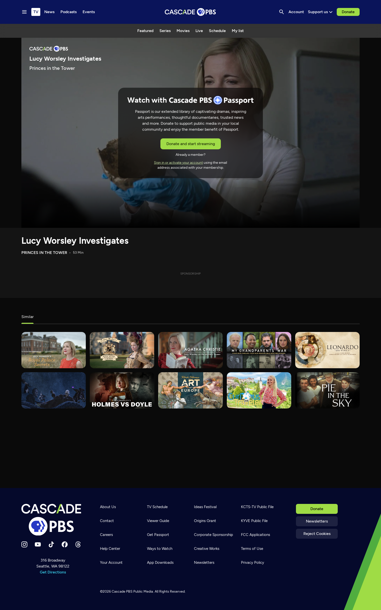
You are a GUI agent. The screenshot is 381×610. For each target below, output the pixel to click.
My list (238, 30)
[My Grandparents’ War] (259, 350)
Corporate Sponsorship (213, 534)
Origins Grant (205, 521)
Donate (348, 11)
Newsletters (317, 521)
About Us (108, 507)
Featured (145, 30)
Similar (27, 316)
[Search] (282, 12)
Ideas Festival (205, 507)
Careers (106, 534)
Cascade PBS (122, 591)
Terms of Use (252, 548)
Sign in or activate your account (178, 163)
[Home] (52, 520)
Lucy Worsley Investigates (75, 240)
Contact (107, 521)
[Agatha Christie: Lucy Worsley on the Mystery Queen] (190, 350)
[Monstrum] (53, 390)
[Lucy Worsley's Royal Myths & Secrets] (122, 350)
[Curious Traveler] (259, 390)
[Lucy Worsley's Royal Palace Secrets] (53, 350)
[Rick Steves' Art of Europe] (190, 390)
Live (199, 30)
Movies (183, 30)
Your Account (111, 562)
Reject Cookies (317, 533)
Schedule (217, 30)
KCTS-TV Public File (257, 507)
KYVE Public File (254, 521)
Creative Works (206, 548)
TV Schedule (157, 507)
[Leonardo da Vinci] (327, 350)
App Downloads (160, 562)
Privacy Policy (252, 562)
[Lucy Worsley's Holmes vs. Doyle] (122, 390)
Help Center (110, 548)
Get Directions (53, 572)
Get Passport (158, 534)
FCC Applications (255, 534)
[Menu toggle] (24, 12)
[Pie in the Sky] (327, 390)
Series (165, 30)
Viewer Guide (158, 521)
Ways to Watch (159, 548)
